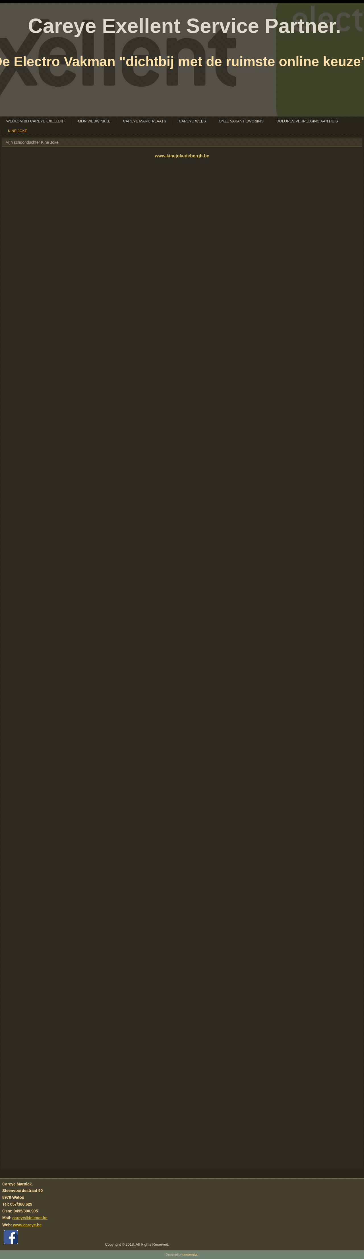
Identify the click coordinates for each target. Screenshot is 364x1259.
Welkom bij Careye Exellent (35, 121)
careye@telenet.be (30, 1218)
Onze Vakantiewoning (241, 121)
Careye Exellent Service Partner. (184, 25)
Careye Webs (192, 121)
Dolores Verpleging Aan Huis (307, 121)
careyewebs (189, 1254)
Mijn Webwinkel (94, 121)
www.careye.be (27, 1225)
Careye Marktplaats (144, 121)
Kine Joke (17, 131)
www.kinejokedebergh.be (182, 155)
